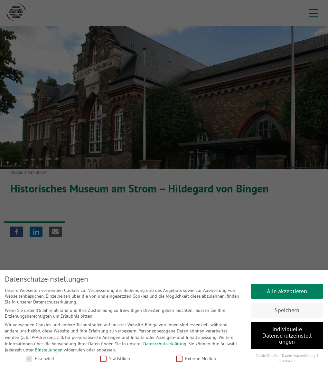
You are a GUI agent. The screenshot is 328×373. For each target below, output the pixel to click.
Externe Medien (196, 358)
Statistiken (115, 358)
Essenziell (40, 358)
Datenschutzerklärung (164, 344)
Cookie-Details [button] (267, 355)
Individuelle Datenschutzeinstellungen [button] (287, 335)
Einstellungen (48, 350)
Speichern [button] (287, 310)
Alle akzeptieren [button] (287, 291)
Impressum (286, 360)
